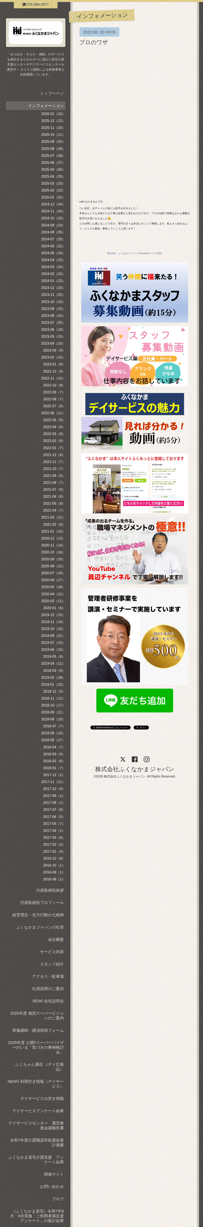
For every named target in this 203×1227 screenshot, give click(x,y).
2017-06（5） (54, 817)
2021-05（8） (54, 503)
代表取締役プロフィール (42, 902)
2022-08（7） (54, 399)
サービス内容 (52, 952)
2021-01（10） (53, 531)
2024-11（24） (53, 211)
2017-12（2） (54, 775)
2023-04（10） (53, 343)
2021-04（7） (54, 510)
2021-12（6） (54, 455)
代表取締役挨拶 (50, 890)
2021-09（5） (54, 476)
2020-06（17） (53, 580)
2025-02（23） (53, 190)
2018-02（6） (54, 761)
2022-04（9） (54, 427)
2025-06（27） (53, 163)
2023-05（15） (53, 336)
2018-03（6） (54, 754)
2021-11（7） (54, 462)
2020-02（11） (53, 601)
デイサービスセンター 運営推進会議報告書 (36, 1125)
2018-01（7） (54, 768)
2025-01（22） (53, 197)
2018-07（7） (54, 726)
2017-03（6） (54, 838)
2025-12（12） (53, 121)
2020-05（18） (53, 587)
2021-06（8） (54, 496)
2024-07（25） (53, 239)
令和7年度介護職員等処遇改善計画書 (37, 1142)
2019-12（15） (53, 615)
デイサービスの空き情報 (42, 1098)
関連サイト (54, 1174)
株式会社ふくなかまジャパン (134, 769)
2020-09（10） (53, 559)
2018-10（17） (53, 705)
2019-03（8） (54, 671)
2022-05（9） (54, 420)
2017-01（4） (54, 851)
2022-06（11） (53, 413)
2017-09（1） (54, 796)
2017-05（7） (54, 824)
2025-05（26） (53, 170)
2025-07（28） (53, 156)
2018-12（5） (54, 691)
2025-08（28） (53, 149)
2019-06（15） (53, 650)
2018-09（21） (53, 712)
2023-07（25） (53, 323)
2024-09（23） (53, 225)
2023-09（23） (53, 309)
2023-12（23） (53, 288)
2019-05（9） (54, 657)
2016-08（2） (54, 879)
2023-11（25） (53, 295)
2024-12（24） (53, 204)
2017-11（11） (53, 782)
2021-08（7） (54, 483)
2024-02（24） (53, 274)
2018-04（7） (54, 747)
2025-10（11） (53, 135)
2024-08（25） (53, 232)
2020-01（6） (54, 608)
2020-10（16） (53, 552)
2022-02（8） (54, 441)
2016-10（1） (54, 865)
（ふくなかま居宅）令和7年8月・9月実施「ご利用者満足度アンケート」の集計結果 (37, 1216)
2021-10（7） (54, 469)
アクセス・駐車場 (48, 976)
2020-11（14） (53, 545)
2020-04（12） (53, 594)
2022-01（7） (54, 448)
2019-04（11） (53, 663)
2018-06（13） (53, 733)
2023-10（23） (53, 302)
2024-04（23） (53, 260)
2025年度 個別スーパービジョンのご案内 (37, 1015)
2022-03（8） (54, 434)
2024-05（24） (53, 253)
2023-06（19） (53, 330)
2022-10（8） (54, 385)
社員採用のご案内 (48, 988)
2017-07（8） (54, 810)
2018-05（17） (53, 740)
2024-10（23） (53, 218)
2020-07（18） (53, 573)
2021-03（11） (53, 517)
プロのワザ (93, 42)
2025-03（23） (53, 183)
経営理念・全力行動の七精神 (38, 915)
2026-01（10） (53, 114)
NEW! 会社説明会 (48, 1001)
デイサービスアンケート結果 (38, 1111)
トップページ (52, 93)
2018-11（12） (53, 698)
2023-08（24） (53, 316)
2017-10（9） (54, 789)
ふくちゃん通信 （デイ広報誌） (39, 1066)
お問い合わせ (52, 1186)
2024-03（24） (53, 267)
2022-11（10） (53, 378)
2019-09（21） (53, 636)
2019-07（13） (53, 643)
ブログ (58, 1199)
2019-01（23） (53, 684)
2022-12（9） (54, 371)
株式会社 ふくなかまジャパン (122, 253)
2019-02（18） (53, 678)
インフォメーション (46, 106)
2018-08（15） (53, 719)
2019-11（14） (53, 622)
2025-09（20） (53, 142)
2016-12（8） (54, 858)
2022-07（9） (54, 406)
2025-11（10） (53, 128)
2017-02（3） (54, 844)
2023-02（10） (53, 357)
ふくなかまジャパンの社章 (40, 927)
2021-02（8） (54, 524)
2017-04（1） (54, 831)
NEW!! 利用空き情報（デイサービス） (36, 1083)
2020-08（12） (53, 566)
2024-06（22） (53, 246)
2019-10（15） (53, 629)
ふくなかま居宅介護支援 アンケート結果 (36, 1159)
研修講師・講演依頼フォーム (38, 1030)
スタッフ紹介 (52, 964)
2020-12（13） (53, 538)
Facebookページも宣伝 (151, 253)
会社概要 (56, 939)
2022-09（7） (54, 392)
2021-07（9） (54, 490)
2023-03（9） (54, 350)
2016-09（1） (54, 872)
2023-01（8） (54, 364)
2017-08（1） (54, 803)
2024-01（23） (53, 281)
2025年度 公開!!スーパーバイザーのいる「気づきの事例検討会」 (36, 1047)
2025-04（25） (53, 176)
